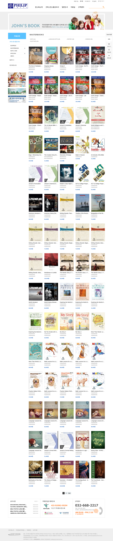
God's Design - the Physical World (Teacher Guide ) (82, 66)
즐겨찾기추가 (101, 1)
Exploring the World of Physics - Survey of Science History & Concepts (67, 302)
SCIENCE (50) (88, 39)
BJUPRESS (13, 45)
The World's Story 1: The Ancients (98, 272)
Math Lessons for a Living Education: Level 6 (51, 361)
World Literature (33, 302)
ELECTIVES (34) (34, 41)
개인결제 (94, 1)
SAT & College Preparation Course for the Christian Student (82, 183)
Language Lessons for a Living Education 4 (67, 421)
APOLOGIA (13, 53)
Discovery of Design (65, 155)
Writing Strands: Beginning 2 (67, 243)
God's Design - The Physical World (98, 66)
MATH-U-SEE (13, 50)
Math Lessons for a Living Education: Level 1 (82, 391)
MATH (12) (33, 39)
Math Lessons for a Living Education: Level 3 (98, 361)
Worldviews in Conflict (50, 272)
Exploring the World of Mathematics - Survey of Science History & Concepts (82, 302)
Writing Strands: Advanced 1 (36, 272)
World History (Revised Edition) (51, 302)
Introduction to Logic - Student (82, 450)
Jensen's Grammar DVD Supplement (51, 183)
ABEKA (12, 56)
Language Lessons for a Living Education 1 (36, 450)
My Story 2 (63, 332)
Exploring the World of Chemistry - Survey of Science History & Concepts (98, 302)
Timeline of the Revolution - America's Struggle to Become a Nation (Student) (82, 213)
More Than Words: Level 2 (98, 332)
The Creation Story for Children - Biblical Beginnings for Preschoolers (51, 155)
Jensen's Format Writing (66, 450)
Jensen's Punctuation (35, 183)
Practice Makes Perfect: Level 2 (36, 391)
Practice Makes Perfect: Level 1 (67, 391)
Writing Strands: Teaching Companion (67, 213)
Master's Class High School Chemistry (67, 183)
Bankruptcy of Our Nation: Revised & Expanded (36, 480)
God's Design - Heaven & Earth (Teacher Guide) (36, 95)
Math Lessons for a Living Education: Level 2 (51, 391)
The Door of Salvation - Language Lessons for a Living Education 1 (36, 66)
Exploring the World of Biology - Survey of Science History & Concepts (36, 332)
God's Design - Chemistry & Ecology (36, 125)
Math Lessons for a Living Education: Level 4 (82, 361)
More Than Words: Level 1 (36, 361)
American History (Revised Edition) (51, 213)
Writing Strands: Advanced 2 (98, 243)
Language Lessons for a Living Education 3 (82, 421)
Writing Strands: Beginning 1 (82, 243)
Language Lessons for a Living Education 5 (51, 421)
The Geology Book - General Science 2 (82, 480)
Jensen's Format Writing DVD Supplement (51, 450)
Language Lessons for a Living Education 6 (36, 421)
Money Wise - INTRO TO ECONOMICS (98, 450)
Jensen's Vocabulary (65, 125)
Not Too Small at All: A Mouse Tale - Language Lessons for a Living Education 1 (51, 332)
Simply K (62, 66)
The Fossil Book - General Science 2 (98, 480)
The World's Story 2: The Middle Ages (82, 272)
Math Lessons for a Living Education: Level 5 (67, 361)
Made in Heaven (80, 155)
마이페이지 (87, 1)
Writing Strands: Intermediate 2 (36, 243)
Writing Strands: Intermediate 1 (51, 243)
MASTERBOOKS (14, 48)
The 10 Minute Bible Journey (51, 125)
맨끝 (69, 493)
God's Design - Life (81, 95)
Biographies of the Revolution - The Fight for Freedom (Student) (98, 213)
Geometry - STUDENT (66, 480)
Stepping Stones (49, 66)
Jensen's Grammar (81, 125)
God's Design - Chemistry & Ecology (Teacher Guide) (98, 95)
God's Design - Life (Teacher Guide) (67, 95)
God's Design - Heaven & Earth (51, 95)
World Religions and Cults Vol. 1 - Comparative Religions (98, 125)
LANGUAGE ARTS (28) (54, 39)
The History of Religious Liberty (51, 480)
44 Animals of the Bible (97, 155)
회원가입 (76, 1)
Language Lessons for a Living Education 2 (98, 421)
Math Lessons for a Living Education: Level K (98, 391)
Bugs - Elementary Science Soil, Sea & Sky (36, 155)
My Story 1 (79, 332)
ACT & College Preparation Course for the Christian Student (98, 183)
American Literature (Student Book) (36, 213)
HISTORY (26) (70, 39)
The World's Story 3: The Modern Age (67, 272)
